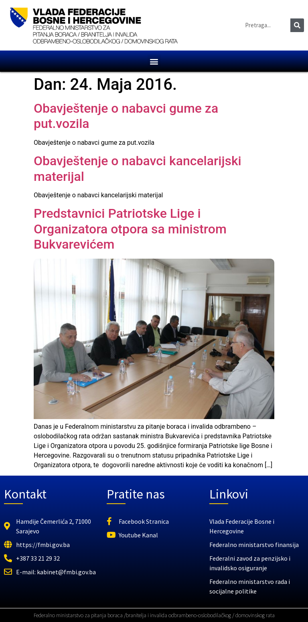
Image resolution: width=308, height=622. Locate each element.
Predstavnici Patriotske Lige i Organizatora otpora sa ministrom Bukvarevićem (130, 229)
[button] (154, 61)
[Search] (297, 25)
